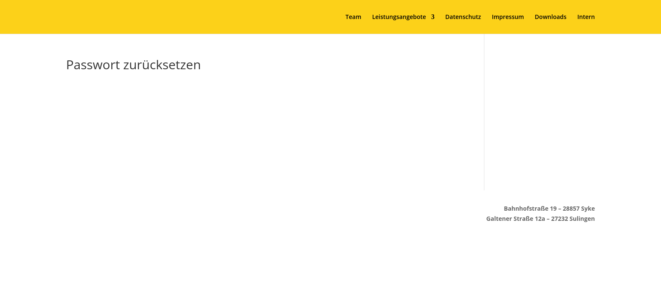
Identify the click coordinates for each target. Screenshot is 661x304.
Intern (586, 17)
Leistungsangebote (399, 17)
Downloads (551, 17)
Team (353, 17)
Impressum (508, 17)
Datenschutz (463, 17)
